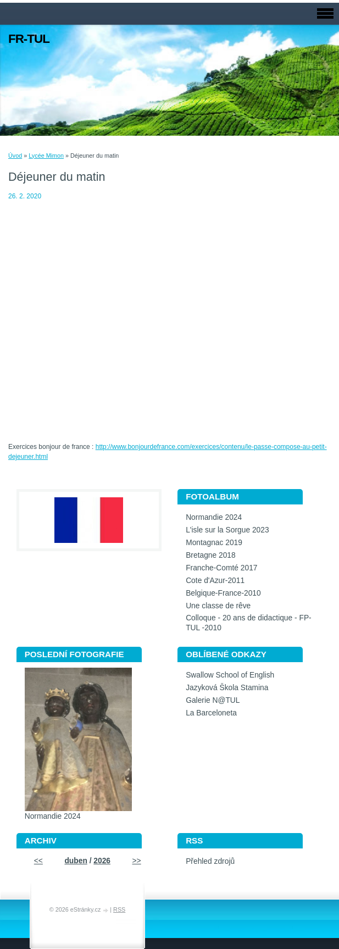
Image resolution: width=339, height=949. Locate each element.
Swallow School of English (230, 675)
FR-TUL (28, 39)
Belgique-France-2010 (223, 593)
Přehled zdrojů (210, 861)
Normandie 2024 (214, 517)
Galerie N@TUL (213, 700)
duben (75, 861)
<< (38, 861)
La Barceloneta (211, 713)
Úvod (15, 155)
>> (136, 861)
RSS (119, 909)
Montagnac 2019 (214, 543)
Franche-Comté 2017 (221, 568)
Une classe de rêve (218, 606)
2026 (101, 861)
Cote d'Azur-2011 (215, 580)
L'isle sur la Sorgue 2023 (227, 530)
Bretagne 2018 (211, 555)
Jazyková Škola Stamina (227, 688)
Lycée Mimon (46, 155)
